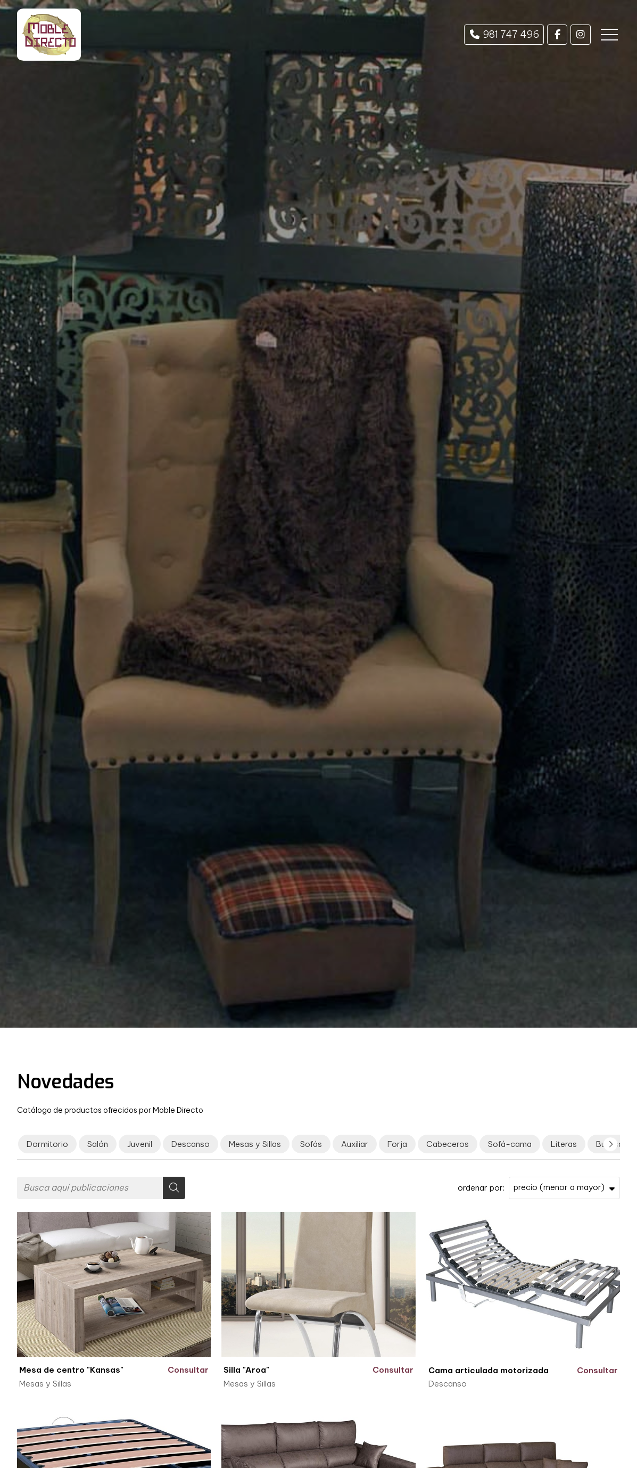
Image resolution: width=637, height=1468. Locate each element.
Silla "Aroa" (246, 1370)
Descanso (447, 1384)
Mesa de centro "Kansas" (71, 1370)
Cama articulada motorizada (488, 1370)
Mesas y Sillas (45, 1384)
